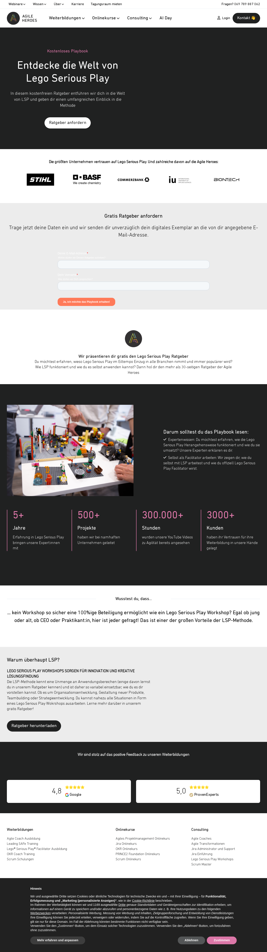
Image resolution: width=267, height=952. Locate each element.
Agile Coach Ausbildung (23, 838)
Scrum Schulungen (20, 859)
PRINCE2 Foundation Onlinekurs (138, 854)
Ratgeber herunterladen (34, 726)
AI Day (166, 18)
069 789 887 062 (247, 4)
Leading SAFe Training (22, 844)
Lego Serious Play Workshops (212, 859)
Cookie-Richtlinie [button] (143, 900)
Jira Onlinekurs (126, 844)
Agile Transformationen (208, 844)
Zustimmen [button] (222, 940)
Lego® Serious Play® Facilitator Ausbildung (37, 849)
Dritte (122, 904)
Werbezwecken (40, 913)
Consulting (199, 830)
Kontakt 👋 (246, 18)
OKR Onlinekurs (127, 849)
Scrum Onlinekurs (128, 859)
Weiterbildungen (20, 830)
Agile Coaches (201, 838)
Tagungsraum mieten (106, 4)
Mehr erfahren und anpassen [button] (57, 940)
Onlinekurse (125, 830)
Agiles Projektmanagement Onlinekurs (143, 838)
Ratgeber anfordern (67, 123)
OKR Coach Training (21, 854)
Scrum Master (201, 864)
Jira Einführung (201, 854)
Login (223, 18)
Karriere (77, 4)
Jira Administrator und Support (213, 849)
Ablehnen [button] (191, 940)
